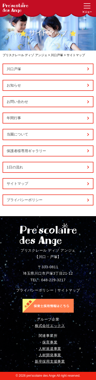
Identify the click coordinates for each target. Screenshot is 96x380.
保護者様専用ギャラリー (26, 151)
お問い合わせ (17, 102)
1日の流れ (15, 167)
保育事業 (49, 342)
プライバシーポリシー (24, 200)
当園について (17, 134)
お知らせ (14, 85)
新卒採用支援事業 (50, 361)
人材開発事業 (50, 355)
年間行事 (14, 118)
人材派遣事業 (50, 349)
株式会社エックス (50, 326)
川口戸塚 (14, 69)
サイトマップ (17, 183)
